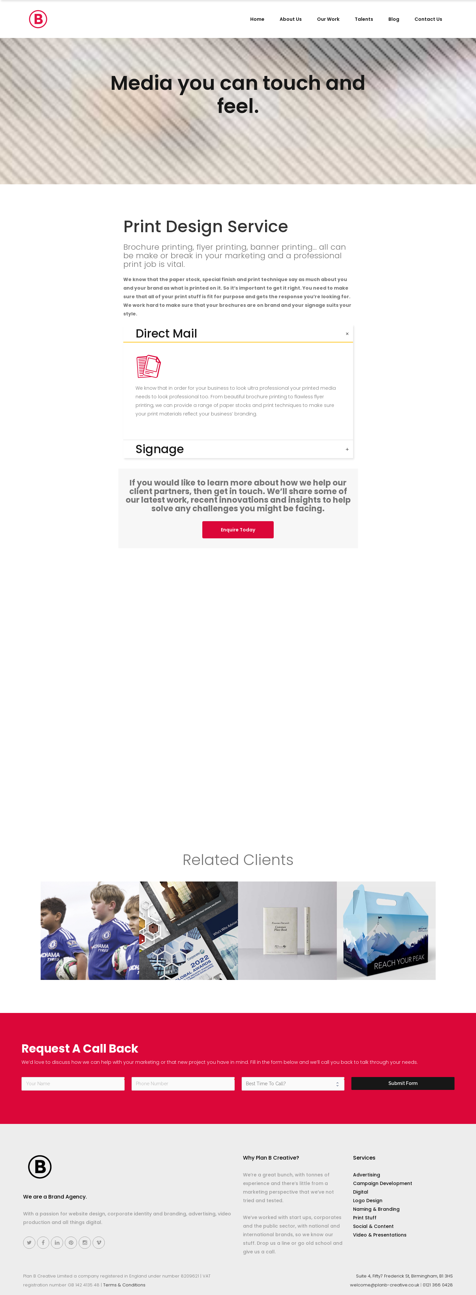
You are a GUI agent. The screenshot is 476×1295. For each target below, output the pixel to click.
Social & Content (373, 1226)
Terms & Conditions (124, 1285)
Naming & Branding (376, 1209)
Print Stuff (365, 1217)
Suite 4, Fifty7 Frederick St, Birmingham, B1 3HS (404, 1276)
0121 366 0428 (438, 1285)
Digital (360, 1192)
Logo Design (367, 1200)
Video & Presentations (380, 1235)
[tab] (238, 333)
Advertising (366, 1174)
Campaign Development (382, 1183)
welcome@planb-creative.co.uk (384, 1285)
